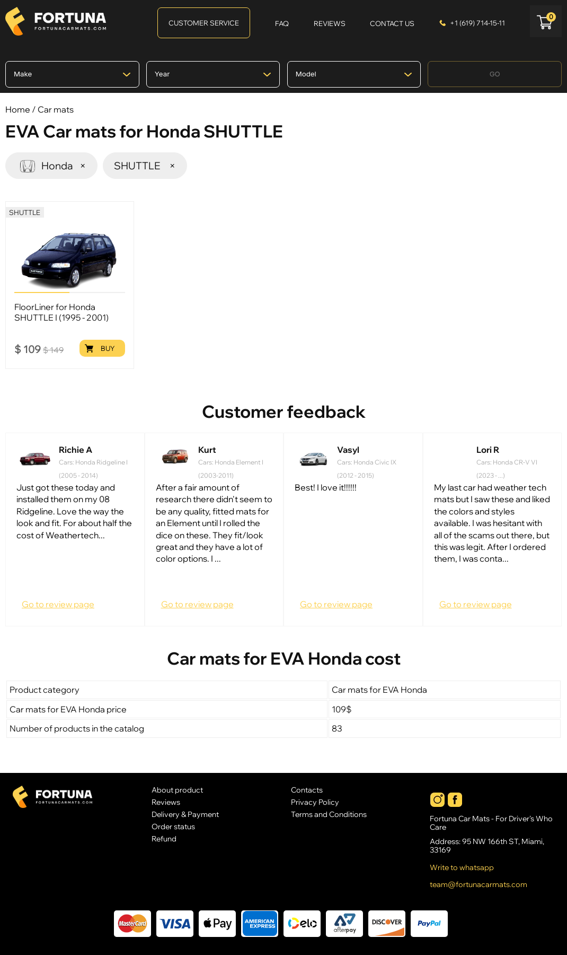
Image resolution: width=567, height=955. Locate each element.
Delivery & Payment (185, 814)
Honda (51, 165)
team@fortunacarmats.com (478, 884)
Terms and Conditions (329, 814)
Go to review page (58, 604)
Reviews (166, 801)
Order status (173, 826)
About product (177, 789)
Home (17, 109)
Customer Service (204, 23)
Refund (164, 838)
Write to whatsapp (462, 867)
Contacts (307, 789)
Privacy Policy (315, 801)
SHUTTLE (145, 165)
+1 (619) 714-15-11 (477, 23)
